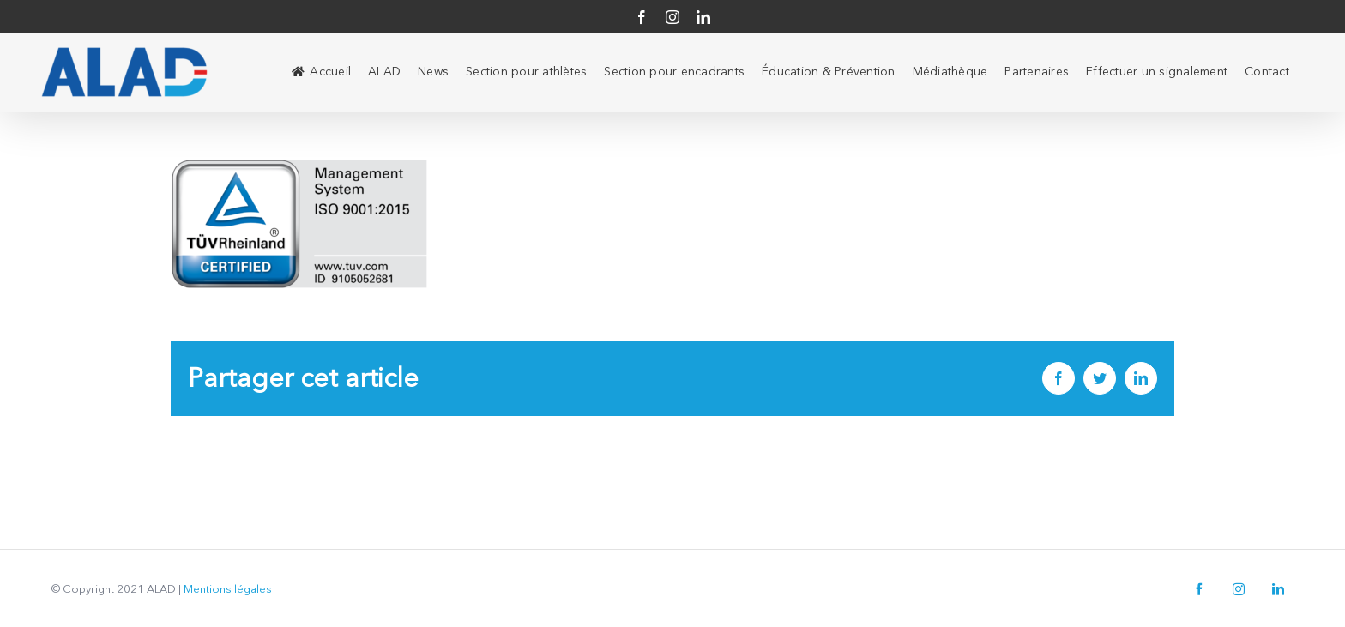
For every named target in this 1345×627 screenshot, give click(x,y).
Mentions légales (228, 589)
